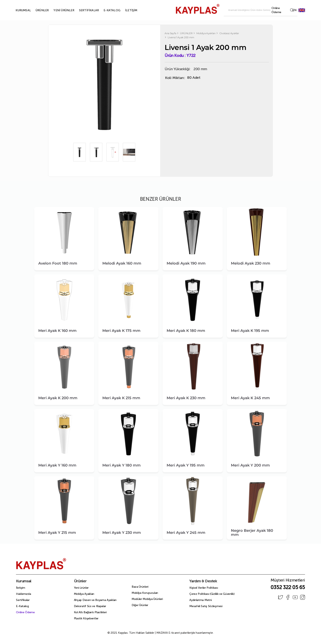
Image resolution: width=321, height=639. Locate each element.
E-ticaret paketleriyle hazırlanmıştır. (185, 632)
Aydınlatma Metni (200, 600)
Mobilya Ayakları (84, 594)
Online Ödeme (25, 612)
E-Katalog (22, 606)
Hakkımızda (23, 594)
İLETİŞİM (126, 10)
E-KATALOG (107, 10)
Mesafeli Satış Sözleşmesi (206, 606)
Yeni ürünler (81, 587)
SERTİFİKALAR (84, 10)
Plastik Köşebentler (86, 618)
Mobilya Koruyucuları (145, 593)
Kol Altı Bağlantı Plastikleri (90, 612)
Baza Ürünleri (140, 586)
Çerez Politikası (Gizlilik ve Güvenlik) (211, 594)
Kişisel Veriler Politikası (203, 587)
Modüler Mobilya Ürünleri (147, 599)
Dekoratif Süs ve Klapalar (90, 606)
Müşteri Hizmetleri (288, 581)
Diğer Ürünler (140, 605)
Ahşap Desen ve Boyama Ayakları (95, 600)
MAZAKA (162, 632)
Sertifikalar (22, 600)
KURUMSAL (18, 10)
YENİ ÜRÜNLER (59, 10)
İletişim (20, 587)
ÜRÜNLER (37, 10)
